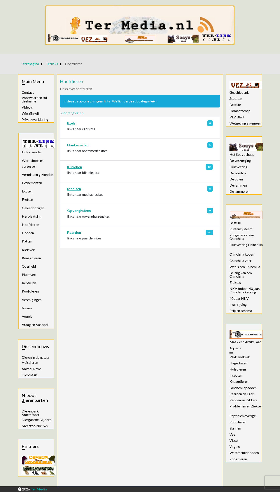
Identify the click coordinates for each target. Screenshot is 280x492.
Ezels (71, 123)
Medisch (74, 189)
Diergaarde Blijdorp (37, 419)
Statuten (235, 98)
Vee (232, 434)
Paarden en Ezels (242, 394)
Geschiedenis (239, 92)
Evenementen (32, 183)
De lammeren (239, 191)
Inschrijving (238, 304)
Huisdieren (30, 362)
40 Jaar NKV (239, 298)
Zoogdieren (238, 459)
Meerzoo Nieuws (35, 426)
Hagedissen (238, 363)
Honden (28, 233)
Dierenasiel (30, 375)
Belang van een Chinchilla (240, 274)
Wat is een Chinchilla (244, 267)
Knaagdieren (31, 258)
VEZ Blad (236, 117)
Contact (28, 92)
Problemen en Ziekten (245, 406)
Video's (27, 107)
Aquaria (235, 348)
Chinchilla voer (240, 260)
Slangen (235, 428)
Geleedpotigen (33, 208)
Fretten (27, 199)
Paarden (74, 232)
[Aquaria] (231, 352)
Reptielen (29, 283)
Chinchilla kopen (241, 254)
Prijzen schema (240, 310)
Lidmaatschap (239, 111)
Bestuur (235, 104)
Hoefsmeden (77, 145)
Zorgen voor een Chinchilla (241, 236)
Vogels (27, 316)
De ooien (236, 179)
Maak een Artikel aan (245, 342)
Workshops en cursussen (33, 163)
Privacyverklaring (35, 119)
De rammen (238, 185)
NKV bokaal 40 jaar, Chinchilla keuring (244, 290)
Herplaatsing (32, 216)
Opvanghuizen (79, 210)
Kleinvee (28, 250)
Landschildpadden (243, 388)
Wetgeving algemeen (245, 123)
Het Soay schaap (241, 154)
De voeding (238, 173)
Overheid (29, 266)
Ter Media (39, 489)
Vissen (27, 308)
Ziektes (235, 282)
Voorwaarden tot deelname (34, 99)
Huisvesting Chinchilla (246, 244)
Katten (27, 241)
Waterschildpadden (244, 452)
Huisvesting (238, 167)
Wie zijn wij (30, 113)
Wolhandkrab (239, 357)
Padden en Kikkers (243, 400)
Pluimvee (29, 274)
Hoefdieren (30, 224)
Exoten (27, 191)
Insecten (235, 375)
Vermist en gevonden (37, 174)
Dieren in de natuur (36, 357)
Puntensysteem (240, 229)
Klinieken (74, 167)
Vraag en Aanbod (35, 324)
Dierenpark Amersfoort (30, 412)
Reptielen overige (242, 416)
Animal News (32, 369)
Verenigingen (32, 300)
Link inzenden (32, 152)
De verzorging (240, 160)
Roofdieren (30, 291)
